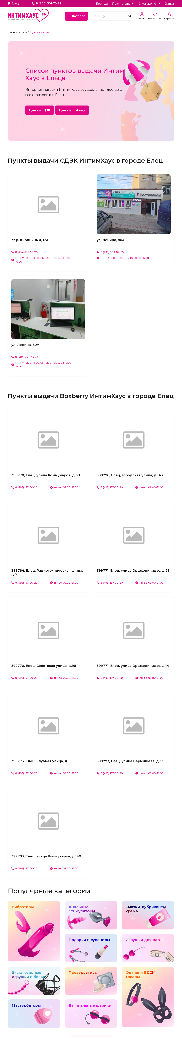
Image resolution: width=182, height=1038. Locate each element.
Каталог (78, 16)
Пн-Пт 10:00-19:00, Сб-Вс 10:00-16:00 (123, 258)
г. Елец (58, 95)
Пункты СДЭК (39, 110)
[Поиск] (130, 16)
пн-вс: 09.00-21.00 (64, 487)
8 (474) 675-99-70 (24, 252)
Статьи (169, 3)
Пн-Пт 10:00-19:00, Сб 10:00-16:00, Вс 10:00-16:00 (42, 259)
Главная (13, 32)
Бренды (102, 3)
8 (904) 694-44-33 (24, 357)
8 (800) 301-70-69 (46, 3)
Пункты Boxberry (72, 110)
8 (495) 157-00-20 (24, 487)
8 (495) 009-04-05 (110, 252)
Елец (24, 32)
